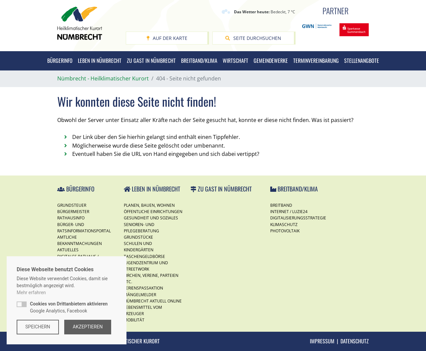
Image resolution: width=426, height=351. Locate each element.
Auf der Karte (166, 38)
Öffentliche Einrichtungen (153, 211)
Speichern (37, 326)
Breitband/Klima (199, 60)
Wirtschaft (235, 60)
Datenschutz (354, 341)
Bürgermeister (73, 211)
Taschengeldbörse (144, 256)
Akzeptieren (88, 326)
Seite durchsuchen (253, 38)
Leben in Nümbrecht (99, 60)
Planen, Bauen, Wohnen (149, 205)
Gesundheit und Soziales (151, 218)
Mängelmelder (140, 294)
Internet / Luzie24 (289, 211)
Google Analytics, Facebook (68, 307)
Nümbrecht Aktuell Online (153, 301)
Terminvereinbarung (316, 60)
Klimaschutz (284, 224)
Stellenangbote (361, 60)
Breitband (281, 205)
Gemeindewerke (271, 60)
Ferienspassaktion (143, 288)
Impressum (322, 341)
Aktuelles (68, 250)
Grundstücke (138, 237)
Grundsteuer (71, 205)
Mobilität (134, 320)
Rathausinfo (71, 218)
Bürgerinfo (60, 60)
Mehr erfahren (31, 292)
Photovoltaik (285, 231)
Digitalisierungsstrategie (298, 218)
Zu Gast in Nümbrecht (151, 60)
